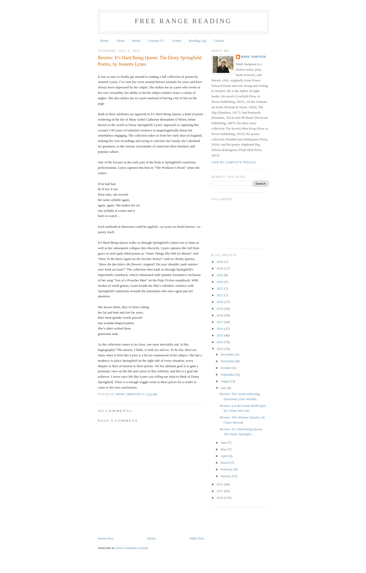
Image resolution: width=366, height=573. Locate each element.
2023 (220, 282)
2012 (220, 484)
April (225, 456)
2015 (220, 335)
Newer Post (105, 538)
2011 (220, 491)
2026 (220, 262)
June (224, 442)
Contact (219, 41)
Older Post (196, 538)
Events (176, 41)
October (226, 368)
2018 (220, 315)
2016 (220, 329)
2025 (220, 268)
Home (104, 41)
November (228, 361)
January (226, 476)
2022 (220, 288)
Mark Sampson (253, 56)
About (120, 41)
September (228, 374)
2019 (220, 308)
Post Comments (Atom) (132, 548)
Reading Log (197, 41)
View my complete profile (234, 162)
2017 (220, 322)
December (228, 354)
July (224, 388)
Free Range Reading (183, 21)
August (226, 381)
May (224, 449)
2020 (220, 302)
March (225, 463)
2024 (220, 275)
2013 (220, 349)
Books (136, 41)
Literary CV (156, 41)
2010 (220, 498)
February (227, 469)
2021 (220, 295)
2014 (220, 342)
